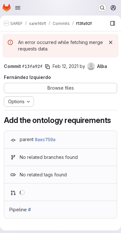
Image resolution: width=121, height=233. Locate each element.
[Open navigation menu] (18, 8)
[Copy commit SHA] (47, 67)
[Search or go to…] (102, 8)
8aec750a (45, 139)
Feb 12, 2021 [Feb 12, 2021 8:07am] (65, 66)
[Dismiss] (111, 42)
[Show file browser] (112, 23)
